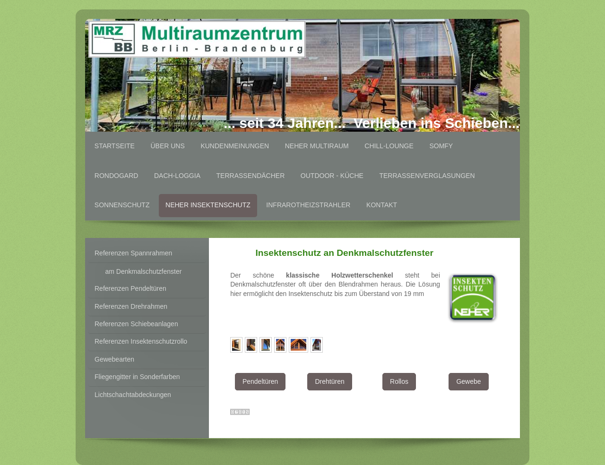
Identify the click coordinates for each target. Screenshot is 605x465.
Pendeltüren (260, 381)
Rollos (399, 381)
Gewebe (468, 381)
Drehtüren (329, 381)
